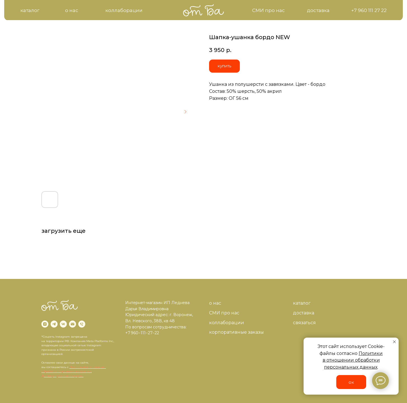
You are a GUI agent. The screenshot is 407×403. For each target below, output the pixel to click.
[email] (72, 324)
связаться (304, 322)
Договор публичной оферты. (62, 376)
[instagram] (44, 324)
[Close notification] (394, 342)
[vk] (63, 324)
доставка (303, 313)
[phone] (81, 324)
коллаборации (226, 322)
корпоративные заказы (236, 332)
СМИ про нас (224, 313)
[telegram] (54, 324)
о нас (215, 303)
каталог (302, 303)
